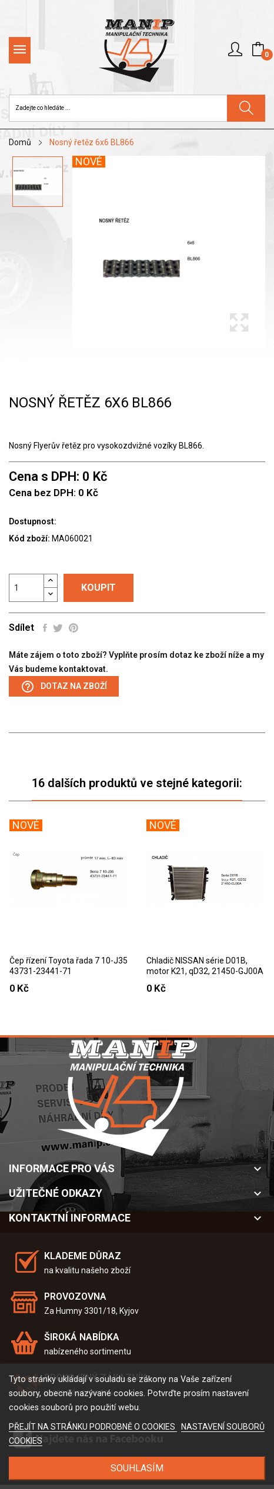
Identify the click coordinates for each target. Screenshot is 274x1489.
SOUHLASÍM (137, 1468)
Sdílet (45, 628)
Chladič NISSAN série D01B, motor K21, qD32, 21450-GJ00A (204, 966)
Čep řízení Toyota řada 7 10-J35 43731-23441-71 (68, 966)
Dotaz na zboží (64, 687)
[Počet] (26, 588)
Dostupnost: (32, 521)
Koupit (98, 587)
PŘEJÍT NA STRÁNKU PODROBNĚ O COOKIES (93, 1426)
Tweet (58, 628)
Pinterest (73, 628)
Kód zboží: (29, 538)
